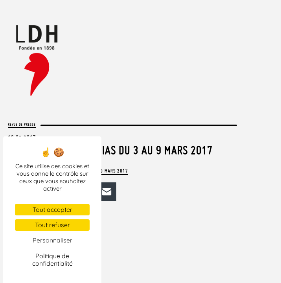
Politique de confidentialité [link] (52, 259)
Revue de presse (22, 124)
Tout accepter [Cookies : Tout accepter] (52, 209)
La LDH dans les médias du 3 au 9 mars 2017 (110, 150)
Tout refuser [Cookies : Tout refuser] (52, 225)
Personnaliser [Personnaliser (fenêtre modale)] (52, 240)
